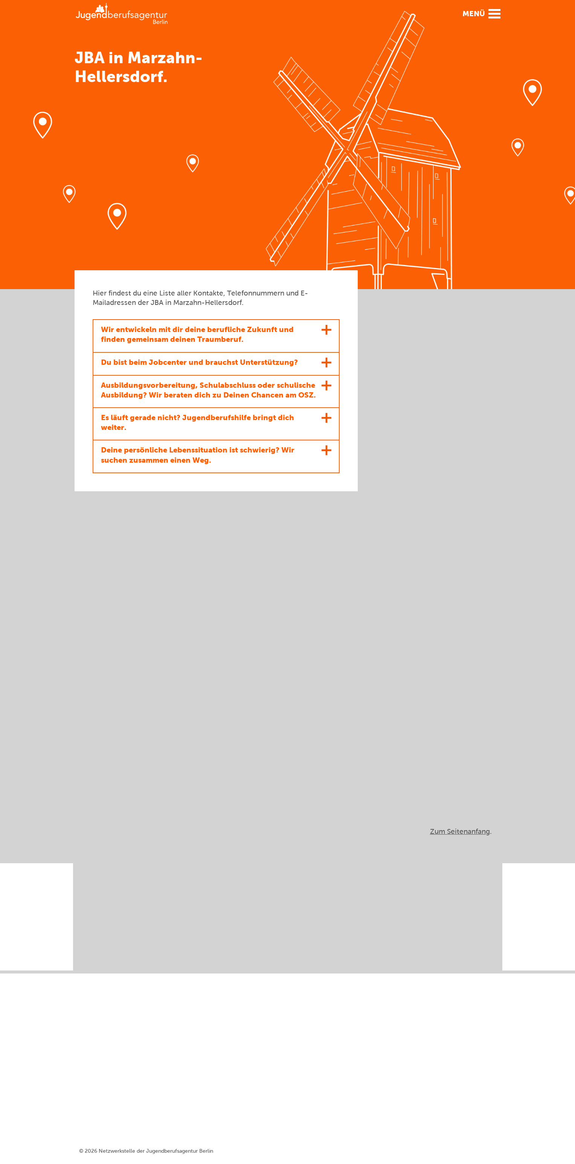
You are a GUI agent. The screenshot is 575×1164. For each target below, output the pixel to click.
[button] (479, 13)
